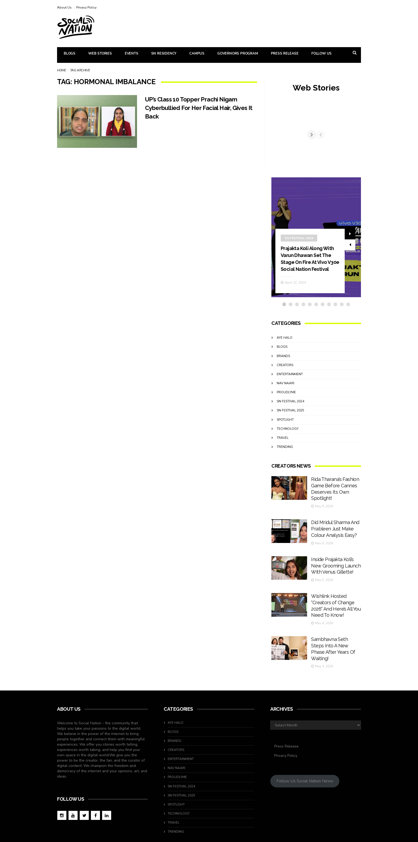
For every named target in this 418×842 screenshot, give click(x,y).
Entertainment (290, 384)
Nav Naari (285, 393)
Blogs (69, 53)
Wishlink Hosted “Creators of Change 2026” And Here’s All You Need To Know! (334, 592)
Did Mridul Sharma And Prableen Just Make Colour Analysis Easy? (332, 526)
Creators (285, 375)
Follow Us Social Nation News (304, 752)
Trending (285, 457)
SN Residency (164, 53)
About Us (64, 7)
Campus (196, 53)
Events (131, 53)
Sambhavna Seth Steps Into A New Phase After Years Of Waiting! (334, 625)
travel (282, 447)
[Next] (356, 139)
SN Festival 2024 (299, 241)
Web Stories (100, 53)
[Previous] (275, 139)
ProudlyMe (286, 402)
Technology (288, 438)
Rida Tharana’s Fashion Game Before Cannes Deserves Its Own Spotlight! (334, 494)
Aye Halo (284, 348)
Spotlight (285, 429)
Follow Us (321, 53)
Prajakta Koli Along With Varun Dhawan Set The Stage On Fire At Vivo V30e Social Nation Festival (310, 265)
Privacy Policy (86, 7)
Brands (283, 366)
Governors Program (237, 53)
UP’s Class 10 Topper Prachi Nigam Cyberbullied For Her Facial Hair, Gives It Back (200, 107)
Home (61, 70)
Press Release (285, 53)
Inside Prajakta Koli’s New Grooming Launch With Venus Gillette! (335, 559)
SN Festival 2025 (290, 420)
